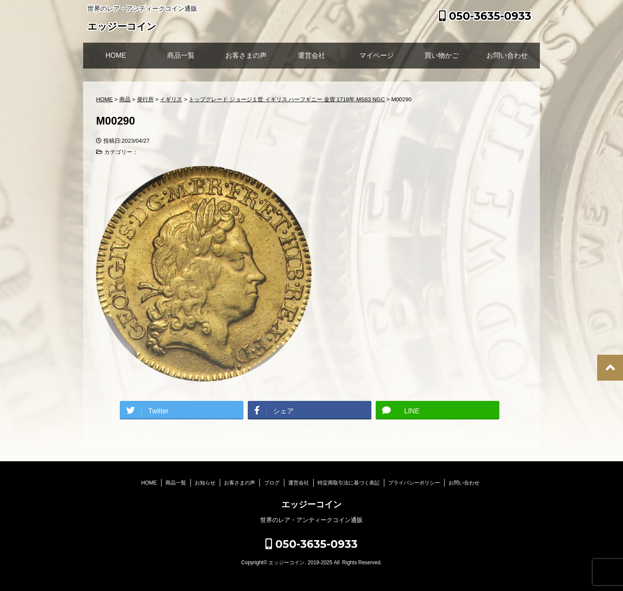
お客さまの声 (246, 55)
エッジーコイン (121, 27)
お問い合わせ (507, 55)
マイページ (376, 55)
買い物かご (441, 55)
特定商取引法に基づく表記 (349, 483)
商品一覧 (181, 55)
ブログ (272, 483)
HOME (116, 55)
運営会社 (311, 55)
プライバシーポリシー (414, 483)
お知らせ (205, 483)
